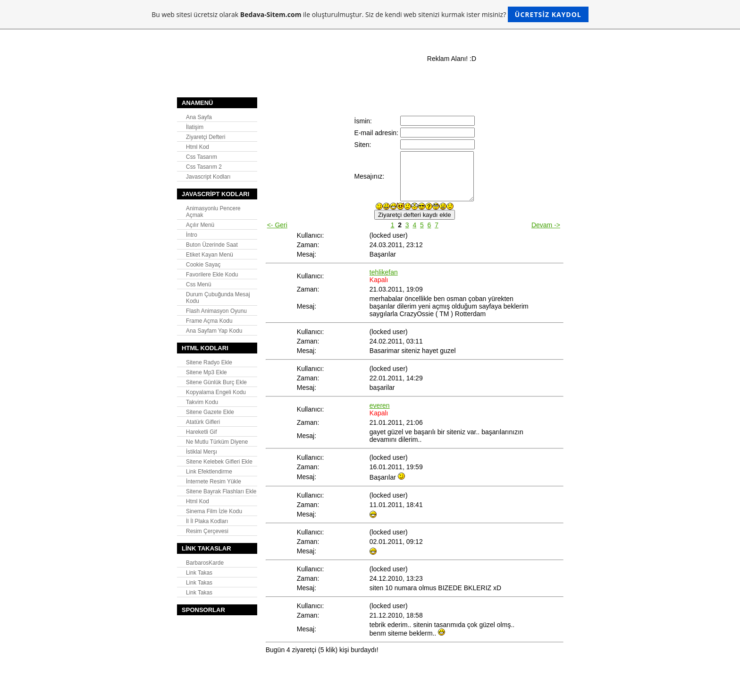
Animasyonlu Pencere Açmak (213, 211)
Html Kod (197, 147)
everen (380, 405)
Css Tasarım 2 (204, 167)
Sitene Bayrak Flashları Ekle (221, 491)
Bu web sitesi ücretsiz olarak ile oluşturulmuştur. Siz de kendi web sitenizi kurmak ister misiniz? (369, 14)
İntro (191, 235)
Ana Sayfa (199, 117)
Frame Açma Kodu (209, 321)
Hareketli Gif (201, 432)
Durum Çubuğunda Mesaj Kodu (218, 297)
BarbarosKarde (205, 562)
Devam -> (545, 225)
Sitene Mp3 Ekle (206, 372)
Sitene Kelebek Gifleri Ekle (219, 461)
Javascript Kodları (208, 176)
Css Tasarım (201, 157)
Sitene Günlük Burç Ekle (216, 382)
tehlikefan (384, 272)
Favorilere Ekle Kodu (212, 274)
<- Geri (277, 225)
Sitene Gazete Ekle (210, 412)
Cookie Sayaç (203, 264)
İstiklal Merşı (201, 451)
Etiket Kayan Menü (209, 254)
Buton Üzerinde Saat (212, 244)
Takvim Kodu (202, 402)
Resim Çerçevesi (207, 531)
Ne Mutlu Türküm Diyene (217, 442)
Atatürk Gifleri (203, 422)
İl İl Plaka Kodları (207, 521)
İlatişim (194, 127)
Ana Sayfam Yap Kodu (214, 330)
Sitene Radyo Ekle (209, 362)
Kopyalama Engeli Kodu (216, 392)
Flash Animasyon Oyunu (216, 311)
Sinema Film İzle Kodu (214, 511)
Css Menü (198, 284)
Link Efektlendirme (209, 471)
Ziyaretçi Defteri (205, 137)
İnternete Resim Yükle (213, 481)
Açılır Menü (200, 225)
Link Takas (199, 572)
